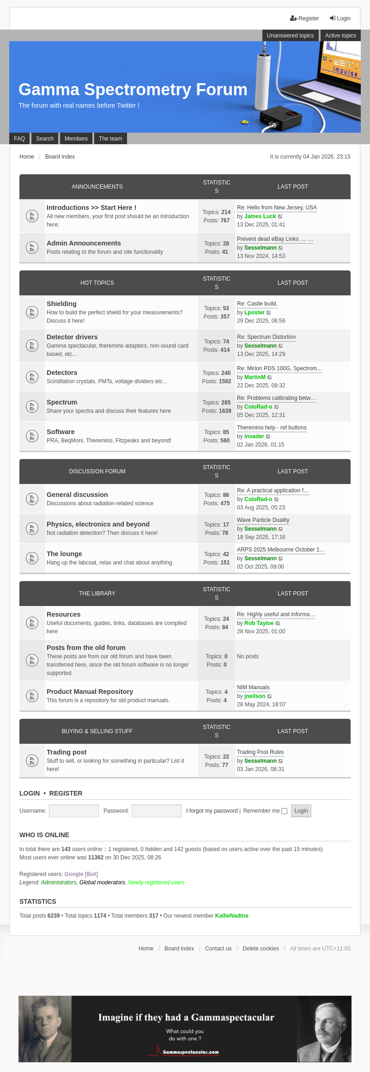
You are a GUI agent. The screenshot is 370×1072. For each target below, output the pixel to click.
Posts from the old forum (86, 647)
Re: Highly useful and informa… (276, 614)
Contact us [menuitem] (218, 948)
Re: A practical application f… (273, 490)
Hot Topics (97, 283)
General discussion (77, 494)
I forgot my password (211, 811)
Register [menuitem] (304, 18)
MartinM (255, 377)
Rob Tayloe (259, 623)
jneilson (254, 696)
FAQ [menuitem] (19, 138)
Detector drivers (72, 337)
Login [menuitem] (340, 18)
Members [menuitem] (76, 138)
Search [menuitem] (45, 138)
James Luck (260, 216)
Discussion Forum (97, 471)
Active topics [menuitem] (340, 35)
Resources (64, 614)
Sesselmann (260, 248)
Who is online (44, 835)
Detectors (62, 372)
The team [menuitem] (110, 138)
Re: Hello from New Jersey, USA (277, 207)
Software (61, 431)
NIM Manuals (253, 687)
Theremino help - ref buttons (272, 427)
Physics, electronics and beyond (98, 524)
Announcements (97, 187)
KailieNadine (232, 916)
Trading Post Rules (260, 752)
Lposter (254, 312)
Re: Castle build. (257, 303)
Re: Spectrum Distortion (266, 337)
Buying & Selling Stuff (97, 731)
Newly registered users (156, 882)
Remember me (265, 811)
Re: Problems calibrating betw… (276, 398)
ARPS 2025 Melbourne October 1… (281, 549)
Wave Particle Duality (263, 520)
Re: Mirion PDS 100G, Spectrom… (279, 368)
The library (97, 593)
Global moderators (102, 882)
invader (254, 436)
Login (29, 793)
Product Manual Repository (90, 691)
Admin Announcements (84, 243)
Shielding (62, 303)
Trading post (66, 752)
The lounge (64, 553)
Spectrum (62, 402)
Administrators (59, 882)
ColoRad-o (258, 407)
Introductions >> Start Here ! (91, 207)
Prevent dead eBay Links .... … (275, 239)
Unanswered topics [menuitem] (290, 35)
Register (66, 793)
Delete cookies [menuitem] (261, 948)
